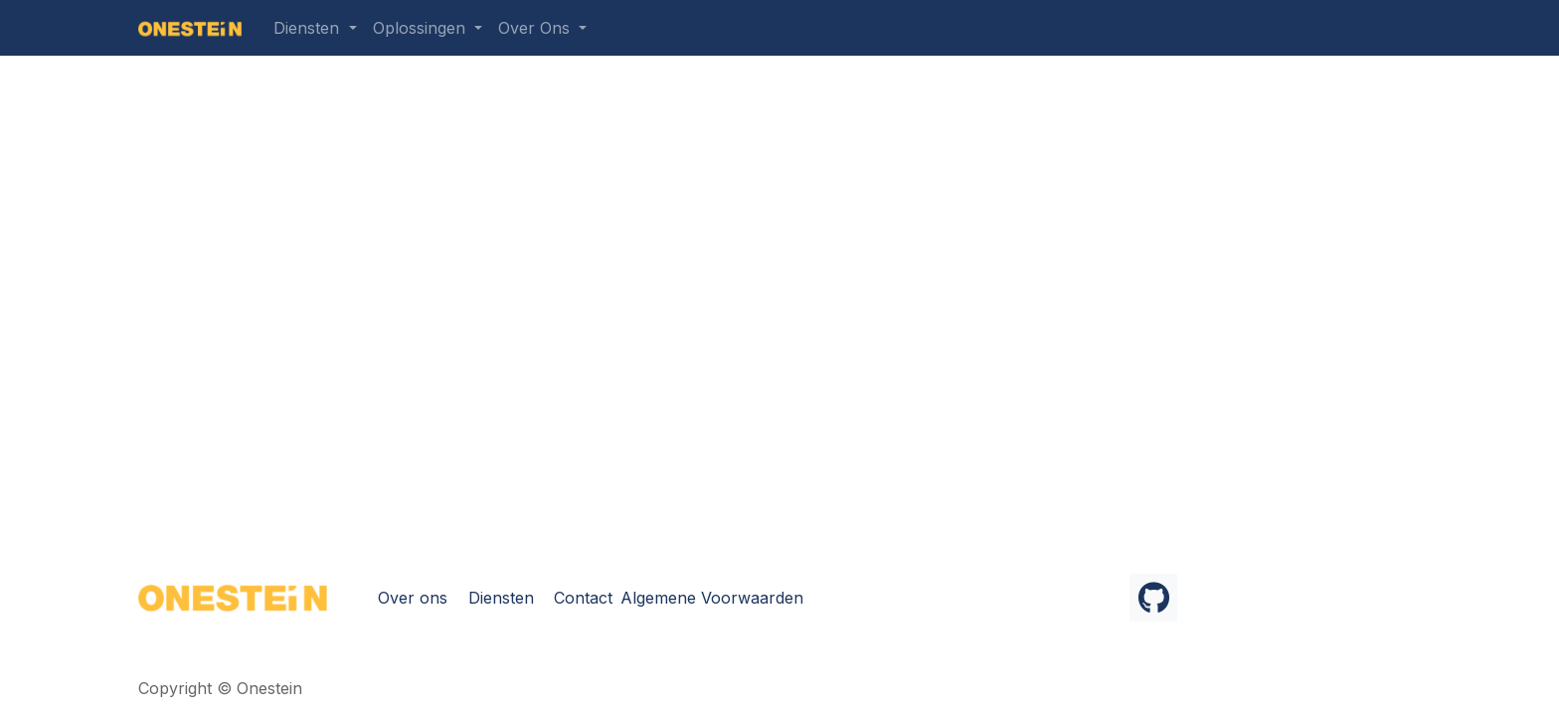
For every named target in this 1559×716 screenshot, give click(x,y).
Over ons (412, 598)
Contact (583, 598)
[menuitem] (314, 28)
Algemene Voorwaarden (711, 598)
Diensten (501, 598)
